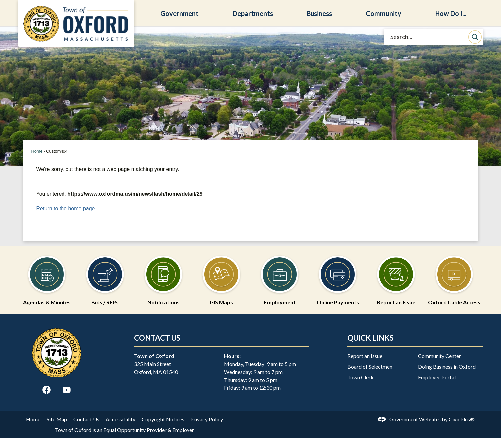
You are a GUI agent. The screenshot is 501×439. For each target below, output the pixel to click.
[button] (475, 37)
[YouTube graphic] (67, 390)
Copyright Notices (163, 419)
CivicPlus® (462, 419)
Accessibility (120, 419)
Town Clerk (360, 377)
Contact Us (86, 419)
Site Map (57, 419)
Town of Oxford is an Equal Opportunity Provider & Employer (124, 430)
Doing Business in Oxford (447, 366)
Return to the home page (65, 208)
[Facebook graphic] (46, 390)
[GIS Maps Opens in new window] (221, 277)
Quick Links (370, 337)
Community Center (439, 356)
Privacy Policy (206, 419)
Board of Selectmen (369, 366)
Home (37, 151)
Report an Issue (364, 356)
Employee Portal (437, 377)
